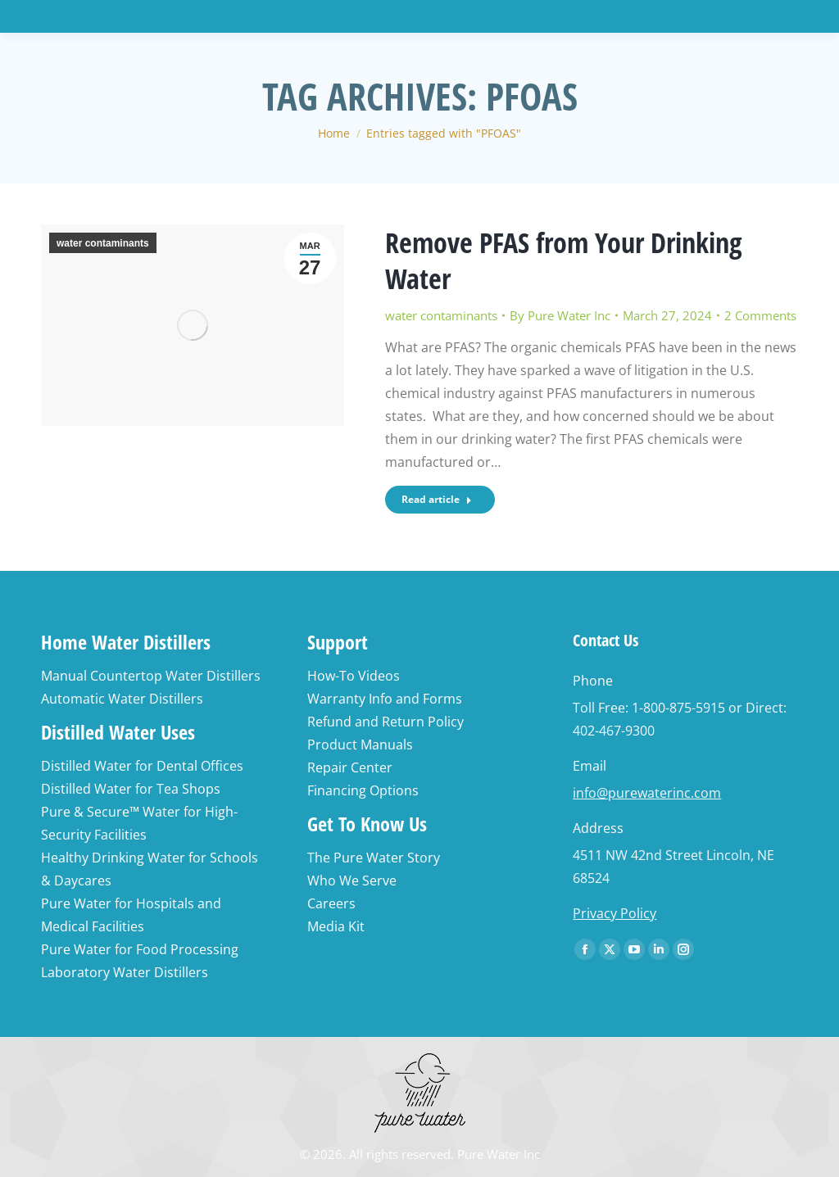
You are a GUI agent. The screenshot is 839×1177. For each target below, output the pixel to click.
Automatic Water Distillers (122, 699)
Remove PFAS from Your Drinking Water (563, 260)
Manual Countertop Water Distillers (151, 676)
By (560, 315)
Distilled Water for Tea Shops (130, 789)
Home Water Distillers (126, 641)
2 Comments (760, 315)
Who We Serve (352, 880)
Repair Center (349, 767)
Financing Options (363, 790)
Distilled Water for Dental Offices (142, 766)
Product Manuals (360, 745)
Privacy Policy (614, 913)
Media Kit (336, 926)
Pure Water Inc (498, 1154)
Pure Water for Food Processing (139, 949)
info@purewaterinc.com (647, 793)
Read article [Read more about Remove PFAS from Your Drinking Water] (436, 499)
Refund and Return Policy (385, 722)
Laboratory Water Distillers (124, 972)
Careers (331, 903)
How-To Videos (353, 676)
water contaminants (103, 243)
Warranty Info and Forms (384, 699)
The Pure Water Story (373, 858)
